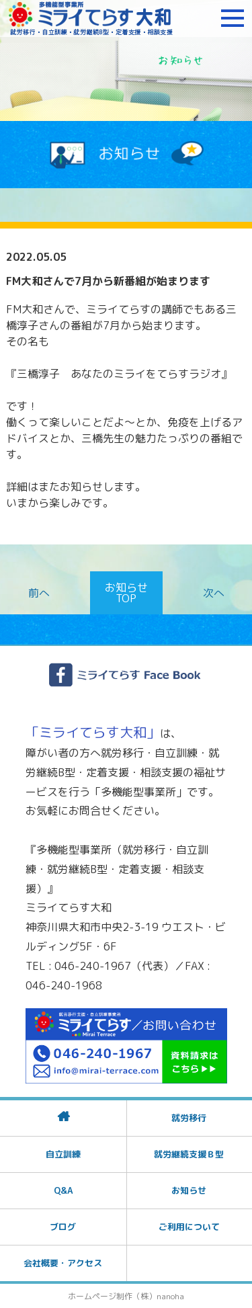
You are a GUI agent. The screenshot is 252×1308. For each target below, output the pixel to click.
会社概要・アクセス (63, 1263)
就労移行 (188, 1118)
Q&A (63, 1190)
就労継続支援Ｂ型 (189, 1154)
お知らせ (188, 1190)
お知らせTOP (126, 593)
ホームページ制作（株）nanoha (126, 1296)
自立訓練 (63, 1154)
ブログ (63, 1227)
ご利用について (189, 1227)
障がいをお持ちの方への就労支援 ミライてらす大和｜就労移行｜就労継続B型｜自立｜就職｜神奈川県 (91, 18)
